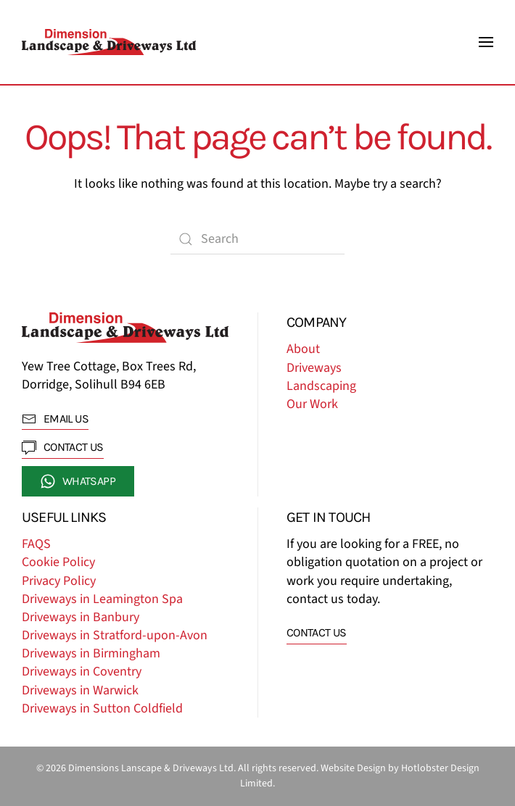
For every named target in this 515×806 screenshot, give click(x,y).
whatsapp (78, 481)
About (303, 349)
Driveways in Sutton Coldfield (102, 708)
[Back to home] (109, 42)
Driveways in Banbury (80, 617)
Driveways (314, 368)
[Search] (257, 239)
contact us (63, 447)
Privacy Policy (59, 581)
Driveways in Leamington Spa (102, 599)
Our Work (312, 404)
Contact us (317, 632)
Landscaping (321, 386)
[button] (486, 42)
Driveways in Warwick (80, 690)
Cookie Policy (58, 562)
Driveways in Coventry (81, 671)
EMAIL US (55, 419)
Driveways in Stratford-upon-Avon (114, 635)
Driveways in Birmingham (91, 653)
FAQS (36, 544)
